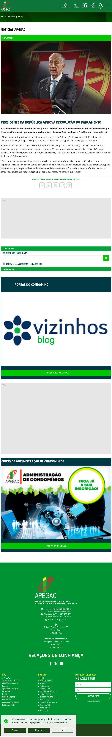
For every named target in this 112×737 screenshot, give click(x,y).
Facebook (50, 664)
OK (106, 258)
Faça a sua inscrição (56, 546)
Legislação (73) (46, 695)
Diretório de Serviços (11, 684)
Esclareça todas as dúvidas (56, 373)
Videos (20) (44, 711)
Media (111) (44, 700)
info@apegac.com (60, 620)
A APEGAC (6, 678)
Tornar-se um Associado (12, 681)
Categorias (8, 270)
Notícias (12, 16)
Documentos (7, 700)
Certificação (7, 692)
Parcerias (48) (45, 706)
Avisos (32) (44, 684)
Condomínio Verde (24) (49, 703)
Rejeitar (38, 730)
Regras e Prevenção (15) (50, 697)
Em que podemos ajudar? (15, 253)
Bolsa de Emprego (9, 697)
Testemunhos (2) (47, 686)
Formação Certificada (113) (51, 692)
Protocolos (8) (45, 708)
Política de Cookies (10, 706)
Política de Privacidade (11, 703)
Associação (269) (47, 681)
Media (20, 16)
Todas (42, 678)
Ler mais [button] (62, 730)
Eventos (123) (45, 689)
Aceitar (15, 730)
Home (3, 16)
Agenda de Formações (11, 689)
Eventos (5, 686)
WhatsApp (62, 664)
